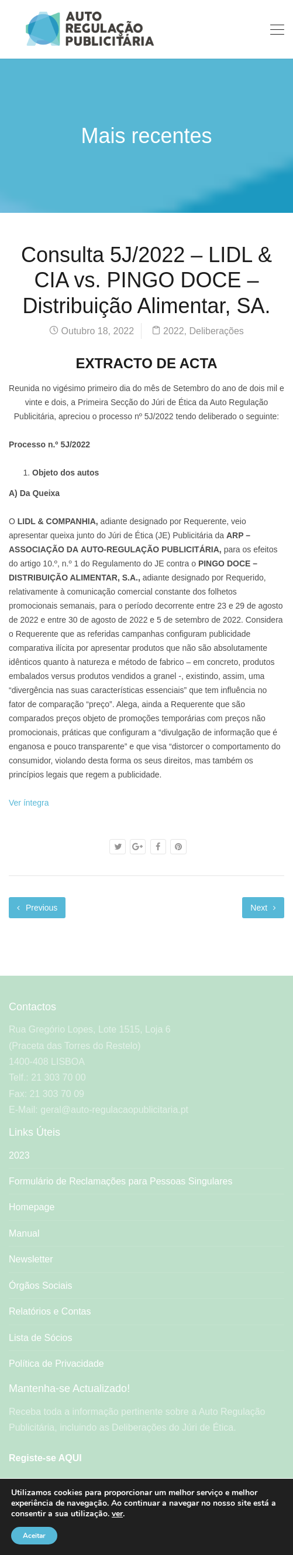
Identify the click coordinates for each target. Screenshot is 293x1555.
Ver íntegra (29, 802)
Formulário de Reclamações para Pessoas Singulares (120, 1181)
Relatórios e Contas (50, 1311)
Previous (37, 907)
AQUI (70, 1458)
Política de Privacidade (56, 1364)
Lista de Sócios (41, 1338)
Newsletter (31, 1259)
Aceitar (34, 1535)
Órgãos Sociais (41, 1286)
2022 (173, 331)
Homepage (31, 1207)
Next (263, 907)
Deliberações (216, 331)
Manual (24, 1233)
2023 (19, 1155)
